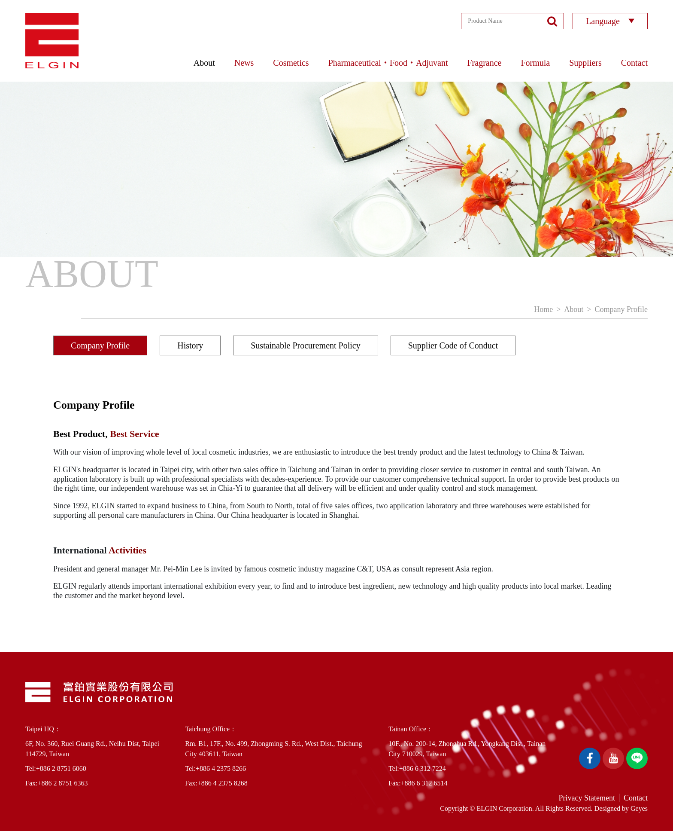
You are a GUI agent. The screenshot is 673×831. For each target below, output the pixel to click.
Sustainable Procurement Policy (306, 345)
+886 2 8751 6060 (61, 768)
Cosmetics (291, 62)
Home (543, 309)
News (244, 62)
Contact (634, 62)
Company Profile (621, 309)
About (204, 62)
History (190, 345)
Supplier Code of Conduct (453, 345)
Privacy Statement (587, 798)
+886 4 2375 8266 (221, 768)
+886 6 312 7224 (422, 768)
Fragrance (484, 62)
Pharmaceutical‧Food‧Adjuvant (388, 62)
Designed (607, 808)
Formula (535, 62)
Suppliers (585, 62)
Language (610, 21)
